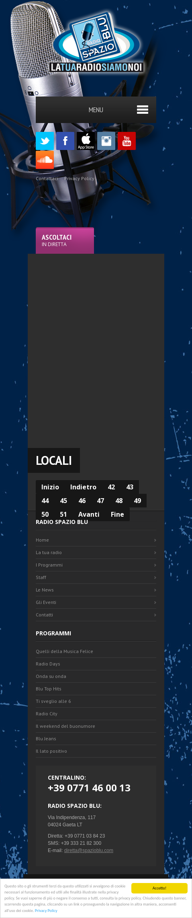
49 (137, 500)
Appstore (86, 141)
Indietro (83, 487)
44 (45, 500)
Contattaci (47, 178)
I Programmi (49, 565)
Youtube (127, 141)
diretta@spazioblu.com (88, 850)
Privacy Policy (46, 911)
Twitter (45, 141)
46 (82, 500)
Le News (45, 590)
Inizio (50, 487)
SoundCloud (45, 160)
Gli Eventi (46, 602)
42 (111, 487)
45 (63, 500)
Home (42, 540)
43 (129, 487)
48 (119, 500)
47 (100, 500)
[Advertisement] (96, 350)
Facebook (65, 141)
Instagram (106, 141)
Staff (41, 577)
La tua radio (49, 552)
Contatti (44, 615)
